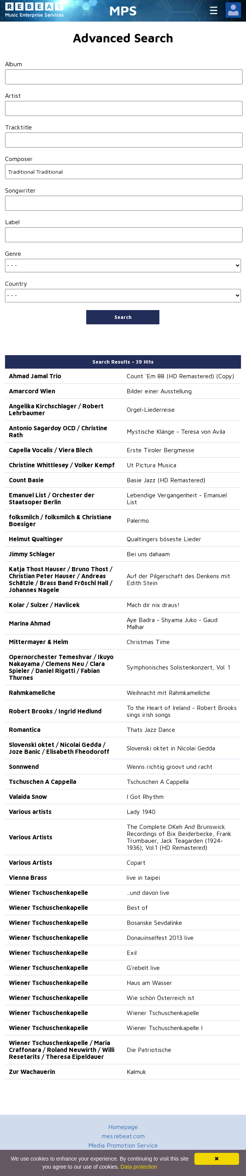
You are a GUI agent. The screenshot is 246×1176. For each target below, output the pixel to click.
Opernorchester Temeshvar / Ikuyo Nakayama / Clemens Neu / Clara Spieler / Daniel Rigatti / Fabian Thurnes (61, 667)
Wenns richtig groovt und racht (170, 766)
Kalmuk (136, 1071)
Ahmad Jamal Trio (35, 375)
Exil (132, 952)
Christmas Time (148, 641)
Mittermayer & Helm (38, 641)
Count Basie (26, 479)
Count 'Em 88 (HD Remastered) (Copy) (180, 375)
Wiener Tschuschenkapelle (48, 892)
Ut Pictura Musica (151, 464)
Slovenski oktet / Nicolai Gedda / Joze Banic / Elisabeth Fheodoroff (59, 748)
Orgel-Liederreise (151, 409)
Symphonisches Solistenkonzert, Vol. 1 (178, 667)
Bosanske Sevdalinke (154, 922)
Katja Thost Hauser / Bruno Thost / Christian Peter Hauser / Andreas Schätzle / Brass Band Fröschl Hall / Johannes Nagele (60, 579)
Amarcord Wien (32, 391)
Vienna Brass (28, 877)
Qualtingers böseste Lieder (164, 538)
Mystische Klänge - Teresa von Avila (176, 431)
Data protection (138, 1167)
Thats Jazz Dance (151, 729)
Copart (136, 862)
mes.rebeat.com (123, 1135)
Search (123, 317)
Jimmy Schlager (32, 553)
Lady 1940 (141, 811)
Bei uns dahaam (148, 553)
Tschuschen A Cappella (42, 781)
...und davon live (148, 892)
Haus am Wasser (149, 982)
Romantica (24, 729)
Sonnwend (24, 766)
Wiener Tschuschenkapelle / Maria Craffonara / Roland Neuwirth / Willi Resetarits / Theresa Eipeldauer (61, 1049)
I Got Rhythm (145, 796)
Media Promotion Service (123, 1145)
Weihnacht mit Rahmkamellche (168, 692)
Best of (137, 907)
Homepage (123, 1126)
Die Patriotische (149, 1049)
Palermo (138, 520)
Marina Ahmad (29, 623)
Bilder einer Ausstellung (159, 391)
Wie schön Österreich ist (160, 997)
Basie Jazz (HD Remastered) (166, 479)
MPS (123, 10)
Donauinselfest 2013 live (160, 937)
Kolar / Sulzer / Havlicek (44, 604)
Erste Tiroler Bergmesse (160, 449)
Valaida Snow (28, 796)
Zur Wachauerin (32, 1071)
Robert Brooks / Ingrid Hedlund (55, 711)
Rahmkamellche (32, 692)
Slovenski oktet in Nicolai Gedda (171, 748)
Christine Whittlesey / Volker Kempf (62, 464)
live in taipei (143, 877)
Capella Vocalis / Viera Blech (50, 449)
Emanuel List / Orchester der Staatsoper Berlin (51, 498)
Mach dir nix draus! (153, 604)
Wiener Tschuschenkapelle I (164, 1027)
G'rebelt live (143, 967)
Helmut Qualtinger (36, 538)
